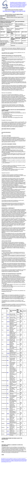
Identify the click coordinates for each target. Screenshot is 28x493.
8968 (8, 360)
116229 (8, 314)
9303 (8, 365)
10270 (8, 317)
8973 (8, 397)
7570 (8, 427)
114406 (8, 353)
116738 (8, 321)
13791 (8, 326)
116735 (8, 344)
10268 (8, 330)
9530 (8, 393)
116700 (8, 423)
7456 (8, 403)
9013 (8, 380)
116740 (8, 349)
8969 (8, 385)
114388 (8, 339)
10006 (8, 413)
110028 (8, 434)
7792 (8, 356)
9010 (8, 372)
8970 (8, 408)
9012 (8, 389)
